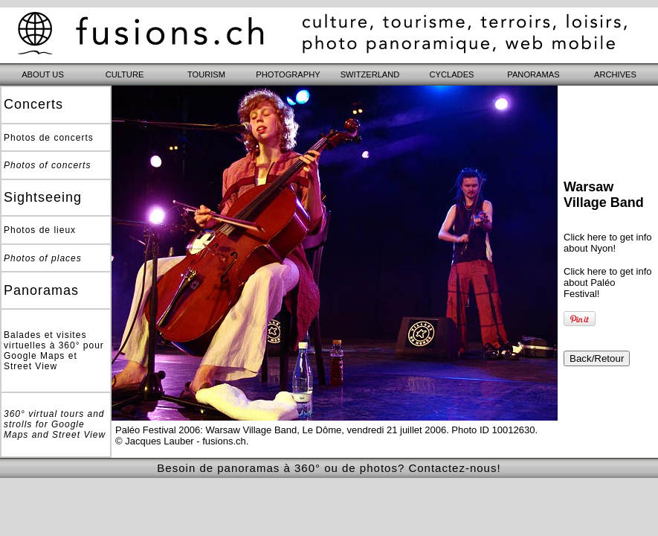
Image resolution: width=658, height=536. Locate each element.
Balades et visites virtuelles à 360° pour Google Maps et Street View (54, 350)
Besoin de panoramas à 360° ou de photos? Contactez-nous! (328, 468)
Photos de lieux (40, 230)
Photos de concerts (49, 138)
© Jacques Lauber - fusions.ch (180, 441)
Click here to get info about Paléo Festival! (608, 282)
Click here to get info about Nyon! (608, 243)
